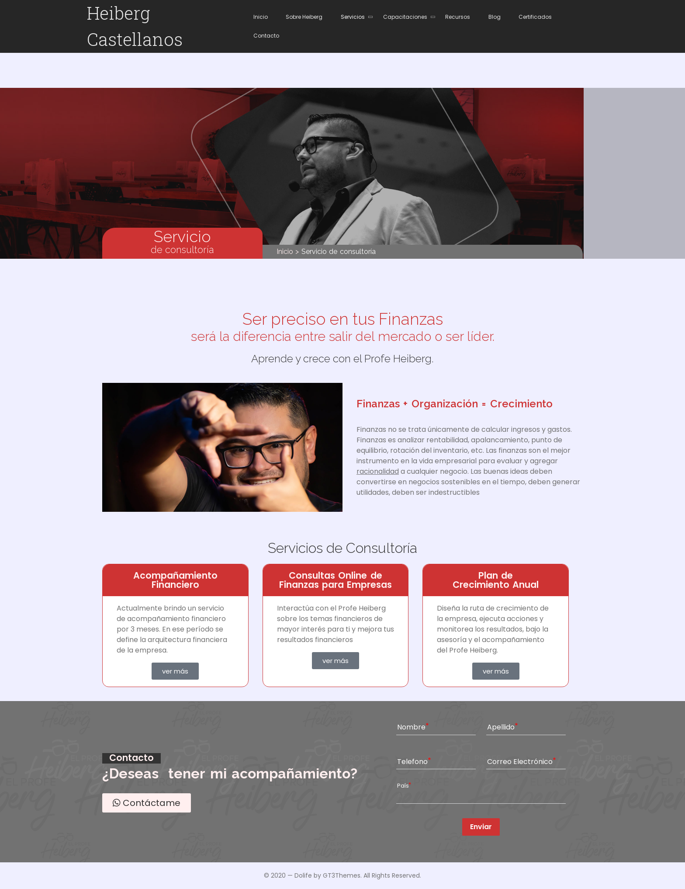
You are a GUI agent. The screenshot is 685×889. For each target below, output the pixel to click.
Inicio (285, 251)
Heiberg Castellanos (135, 26)
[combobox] (480, 794)
